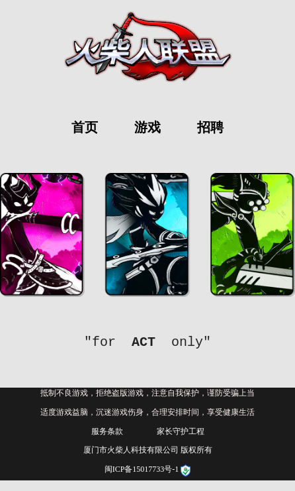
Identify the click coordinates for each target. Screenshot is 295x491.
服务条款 (107, 431)
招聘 (210, 127)
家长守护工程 (180, 431)
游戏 (147, 127)
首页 (84, 127)
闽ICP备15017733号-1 (143, 469)
